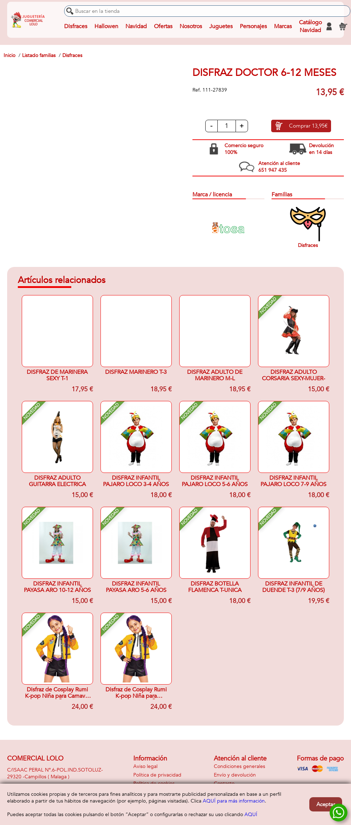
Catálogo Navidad (310, 26)
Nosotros (191, 26)
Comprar (308, 126)
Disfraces (75, 26)
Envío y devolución (235, 775)
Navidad (136, 26)
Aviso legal (145, 766)
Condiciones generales (239, 766)
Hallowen (106, 26)
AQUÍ (250, 814)
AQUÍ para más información (234, 801)
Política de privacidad (157, 775)
